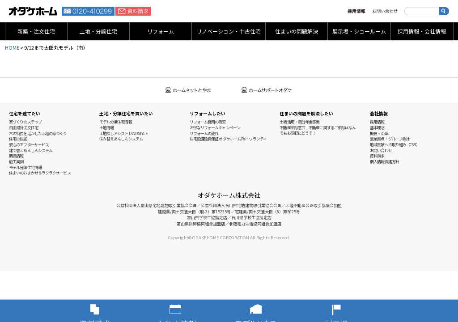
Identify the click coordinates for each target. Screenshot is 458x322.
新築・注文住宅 (36, 31)
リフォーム (160, 31)
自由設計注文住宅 (23, 128)
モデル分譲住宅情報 (25, 167)
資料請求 (133, 11)
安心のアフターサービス (29, 145)
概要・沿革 (379, 133)
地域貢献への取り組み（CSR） (395, 145)
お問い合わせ (385, 11)
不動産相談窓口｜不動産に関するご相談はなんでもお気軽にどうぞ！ (318, 130)
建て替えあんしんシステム (30, 150)
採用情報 (356, 11)
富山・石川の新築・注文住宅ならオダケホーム (33, 11)
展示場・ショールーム (359, 31)
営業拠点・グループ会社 (389, 139)
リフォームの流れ (204, 133)
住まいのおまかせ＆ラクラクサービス (40, 173)
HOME (12, 47)
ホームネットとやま (188, 90)
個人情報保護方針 (384, 162)
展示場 (350, 311)
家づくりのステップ (25, 122)
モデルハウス (269, 311)
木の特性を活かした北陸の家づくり (38, 133)
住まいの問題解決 (296, 31)
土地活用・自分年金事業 (299, 122)
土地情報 (106, 128)
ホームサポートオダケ (267, 90)
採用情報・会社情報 (422, 31)
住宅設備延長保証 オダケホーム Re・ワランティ (228, 139)
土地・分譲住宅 (98, 31)
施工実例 (16, 162)
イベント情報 (188, 311)
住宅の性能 (18, 139)
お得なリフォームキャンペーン (215, 128)
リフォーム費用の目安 (208, 122)
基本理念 (377, 128)
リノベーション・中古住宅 (228, 31)
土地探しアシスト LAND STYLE (123, 133)
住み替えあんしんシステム (121, 139)
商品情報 (16, 156)
